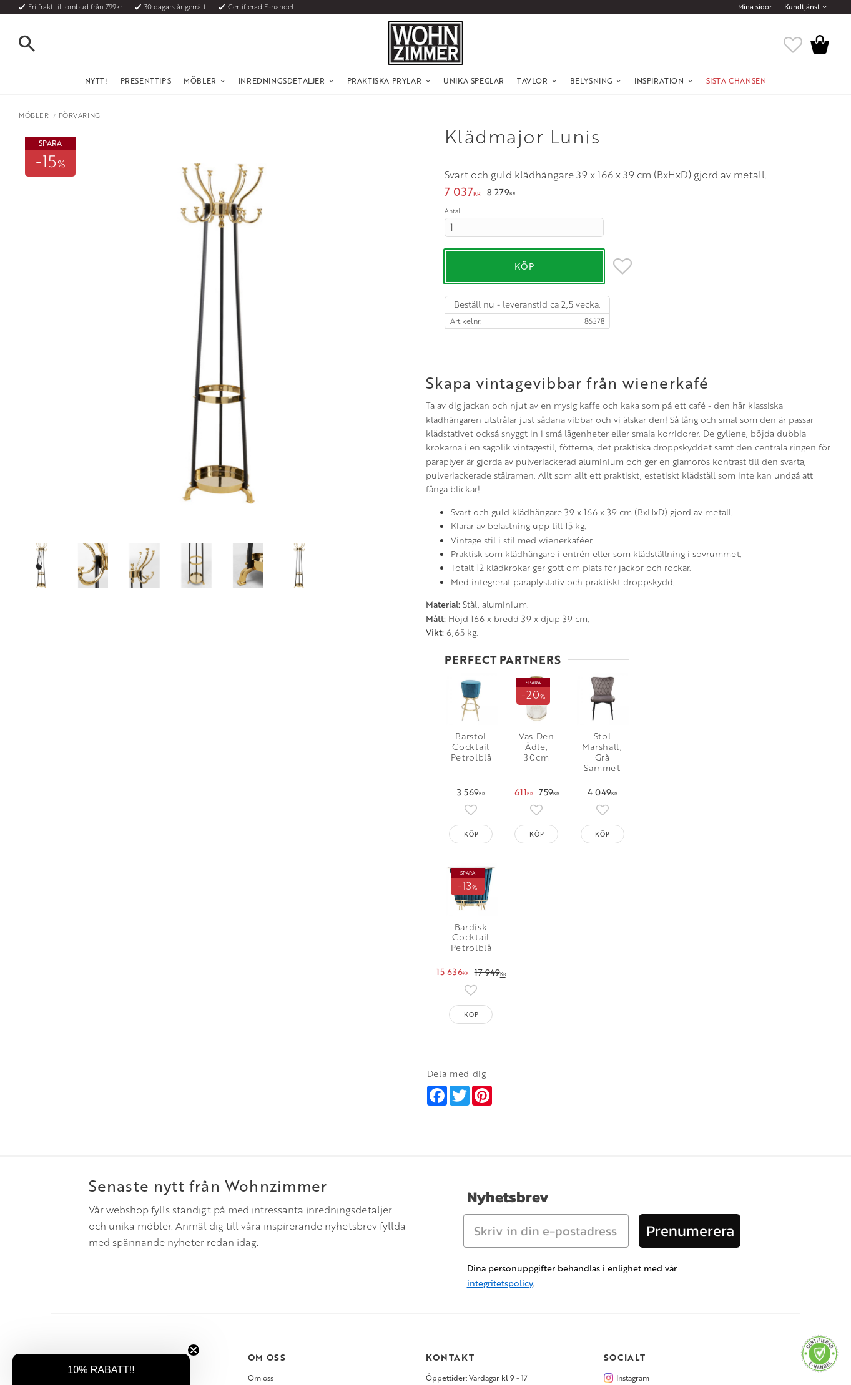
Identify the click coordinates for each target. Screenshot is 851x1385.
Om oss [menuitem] (260, 1221)
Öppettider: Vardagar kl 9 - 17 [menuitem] (477, 1221)
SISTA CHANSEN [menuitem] (736, 80)
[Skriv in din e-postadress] (546, 1074)
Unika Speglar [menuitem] (473, 80)
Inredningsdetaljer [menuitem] (282, 80)
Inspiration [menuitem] (659, 80)
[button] (37, 44)
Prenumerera (690, 1074)
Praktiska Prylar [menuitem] (384, 80)
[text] (463, 193)
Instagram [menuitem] (632, 1221)
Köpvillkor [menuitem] (88, 1236)
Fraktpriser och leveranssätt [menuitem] (117, 1251)
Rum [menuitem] (256, 1251)
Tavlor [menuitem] (532, 80)
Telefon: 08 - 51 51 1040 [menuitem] (465, 1236)
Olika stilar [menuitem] (266, 1236)
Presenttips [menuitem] (146, 80)
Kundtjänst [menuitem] (802, 7)
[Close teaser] (193, 1350)
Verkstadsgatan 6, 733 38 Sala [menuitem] (474, 1266)
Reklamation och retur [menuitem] (108, 1281)
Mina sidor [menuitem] (755, 7)
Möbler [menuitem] (200, 80)
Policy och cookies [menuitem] (101, 1297)
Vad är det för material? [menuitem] (110, 1266)
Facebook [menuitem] (633, 1236)
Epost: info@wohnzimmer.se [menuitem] (473, 1251)
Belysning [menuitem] (591, 80)
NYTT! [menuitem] (96, 80)
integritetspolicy (500, 1126)
